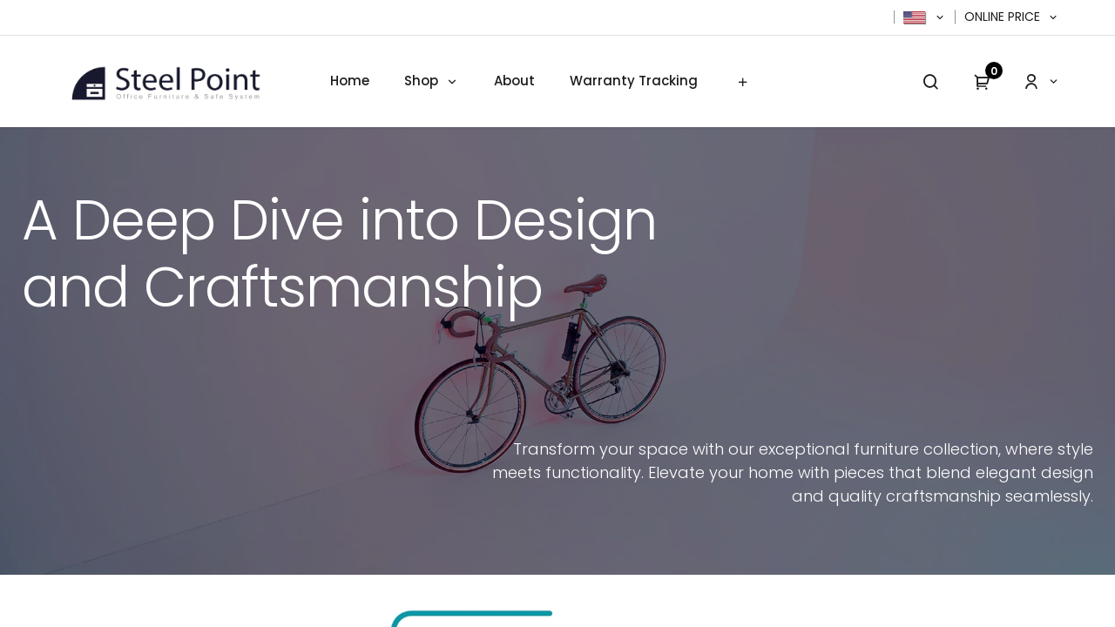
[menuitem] (350, 81)
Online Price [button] (1004, 17)
